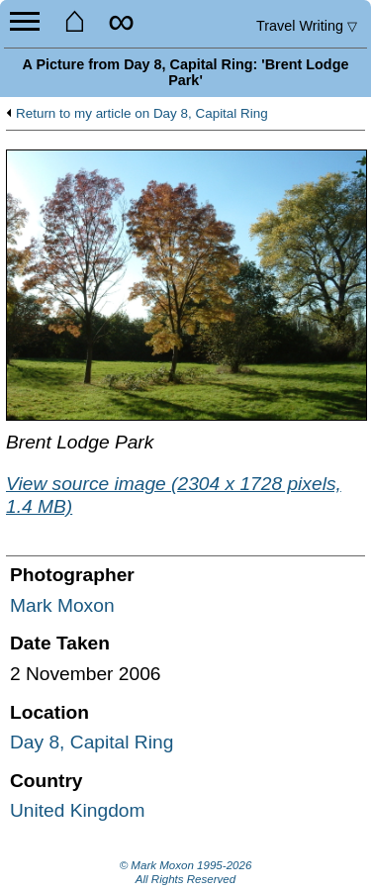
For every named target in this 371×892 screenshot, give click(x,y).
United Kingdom (77, 810)
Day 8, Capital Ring (91, 742)
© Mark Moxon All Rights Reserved (186, 872)
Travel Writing (306, 26)
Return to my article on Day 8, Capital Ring (142, 114)
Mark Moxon (62, 605)
